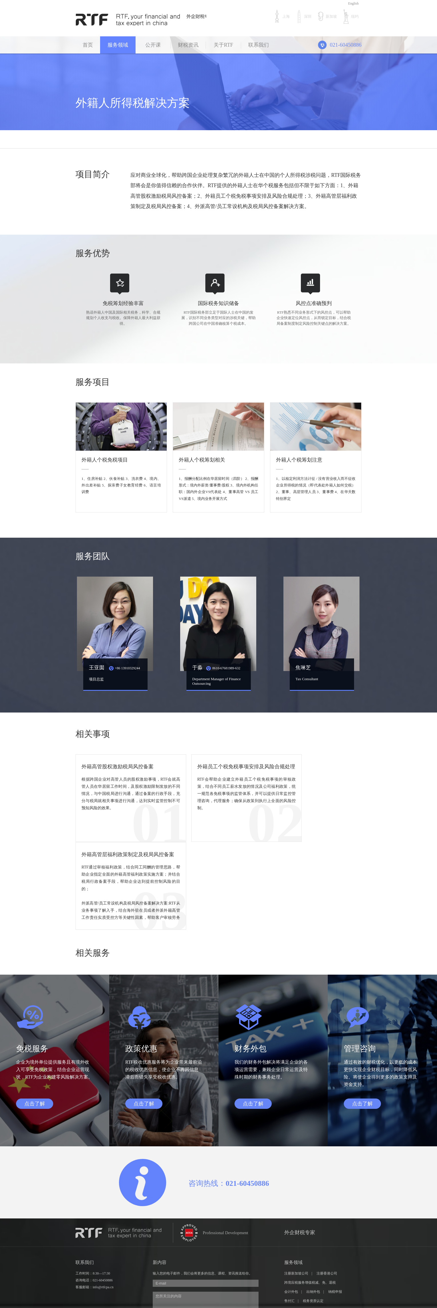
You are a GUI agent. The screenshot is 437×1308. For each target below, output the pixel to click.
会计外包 (291, 1202)
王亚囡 (113, 667)
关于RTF (223, 45)
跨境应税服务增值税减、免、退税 (310, 1193)
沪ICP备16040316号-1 (198, 1287)
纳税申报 (335, 1202)
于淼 (216, 667)
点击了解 (34, 1014)
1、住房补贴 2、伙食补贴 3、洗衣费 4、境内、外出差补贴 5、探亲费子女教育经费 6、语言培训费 (121, 483)
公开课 (153, 45)
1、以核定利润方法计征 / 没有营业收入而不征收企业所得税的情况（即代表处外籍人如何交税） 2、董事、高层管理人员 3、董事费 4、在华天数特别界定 (315, 487)
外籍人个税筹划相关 (202, 458)
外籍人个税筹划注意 (299, 458)
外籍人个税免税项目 (105, 458)
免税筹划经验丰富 (123, 301)
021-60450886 (103, 1190)
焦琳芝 (302, 667)
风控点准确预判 (314, 301)
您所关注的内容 (206, 1219)
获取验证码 (247, 1245)
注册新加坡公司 (296, 1184)
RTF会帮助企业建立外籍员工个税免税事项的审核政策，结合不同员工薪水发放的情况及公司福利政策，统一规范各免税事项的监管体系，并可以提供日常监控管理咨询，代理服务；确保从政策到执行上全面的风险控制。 (218, 802)
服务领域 (118, 45)
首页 (88, 45)
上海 (282, 16)
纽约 (351, 16)
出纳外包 (313, 1202)
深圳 (303, 16)
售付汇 (289, 1211)
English (353, 3)
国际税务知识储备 (218, 301)
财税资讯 (188, 45)
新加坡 (327, 16)
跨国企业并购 (294, 1220)
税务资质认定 (313, 1211)
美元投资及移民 (325, 1220)
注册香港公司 (327, 1184)
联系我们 (258, 45)
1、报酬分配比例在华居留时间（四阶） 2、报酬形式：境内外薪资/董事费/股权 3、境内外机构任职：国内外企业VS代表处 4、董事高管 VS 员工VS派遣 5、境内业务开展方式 (218, 487)
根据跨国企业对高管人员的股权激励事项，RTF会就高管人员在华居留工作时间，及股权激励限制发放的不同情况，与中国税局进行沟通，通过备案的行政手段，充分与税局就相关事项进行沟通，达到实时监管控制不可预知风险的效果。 (121, 795)
